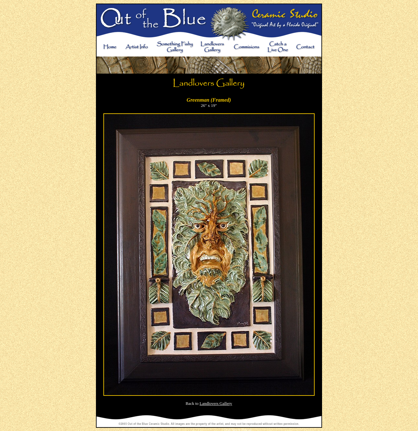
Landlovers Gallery (216, 403)
